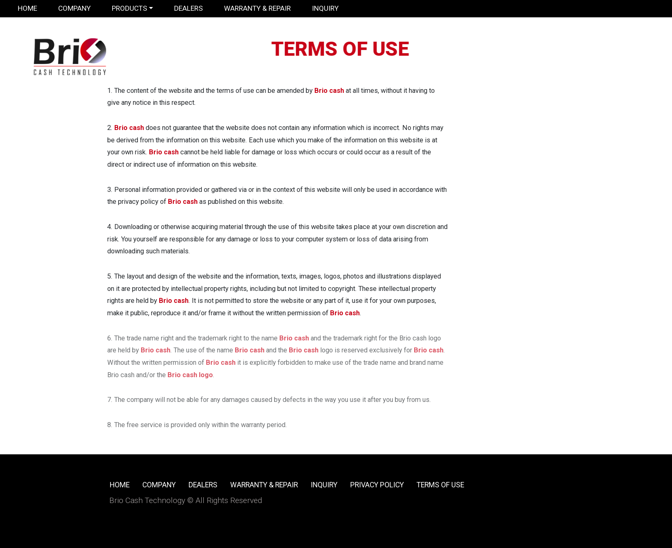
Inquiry (325, 8)
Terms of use (440, 485)
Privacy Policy (377, 485)
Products (129, 8)
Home (27, 8)
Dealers (188, 8)
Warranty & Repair (257, 8)
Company (74, 8)
